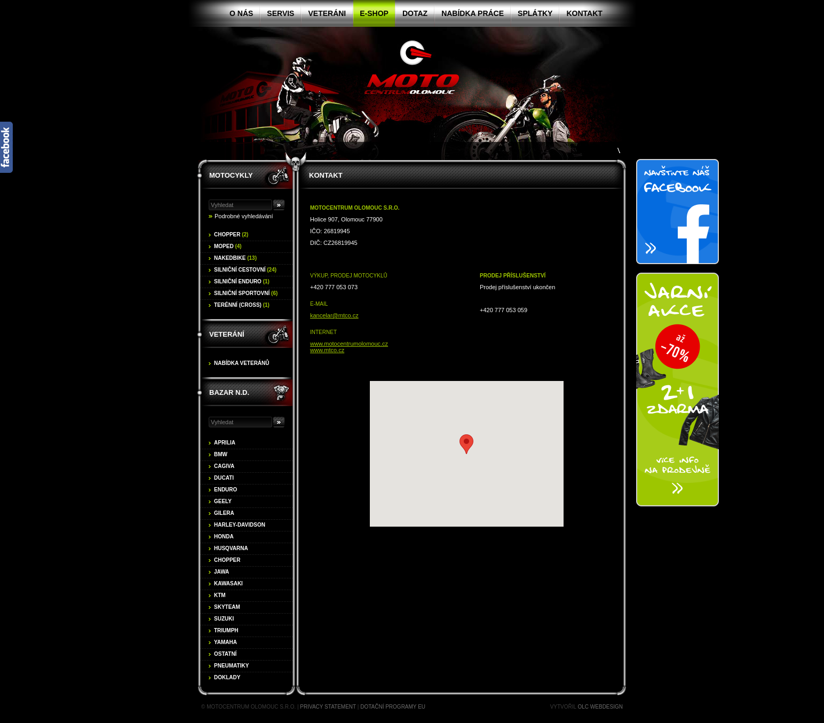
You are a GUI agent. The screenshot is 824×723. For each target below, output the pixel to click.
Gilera (224, 513)
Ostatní (225, 654)
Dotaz (414, 13)
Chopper (231, 234)
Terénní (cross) (242, 305)
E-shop (374, 13)
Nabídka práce (472, 13)
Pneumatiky (231, 666)
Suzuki (224, 619)
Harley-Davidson (239, 525)
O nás (241, 13)
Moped (228, 246)
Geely (223, 501)
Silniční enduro (242, 281)
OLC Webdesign (600, 707)
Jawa (221, 572)
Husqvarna (231, 548)
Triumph (226, 630)
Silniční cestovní (245, 270)
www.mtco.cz (327, 350)
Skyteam (227, 607)
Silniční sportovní (246, 293)
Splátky (535, 13)
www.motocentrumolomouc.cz (349, 343)
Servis (280, 13)
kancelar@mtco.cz (334, 315)
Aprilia (224, 443)
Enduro (225, 489)
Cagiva (224, 466)
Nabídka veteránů (242, 363)
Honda (224, 536)
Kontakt (584, 13)
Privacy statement (328, 707)
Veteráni (327, 13)
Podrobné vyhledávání (244, 216)
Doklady (227, 677)
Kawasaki (228, 583)
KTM (220, 595)
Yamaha (225, 642)
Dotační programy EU (392, 707)
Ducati (224, 478)
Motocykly (231, 175)
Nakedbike (235, 258)
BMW (220, 454)
